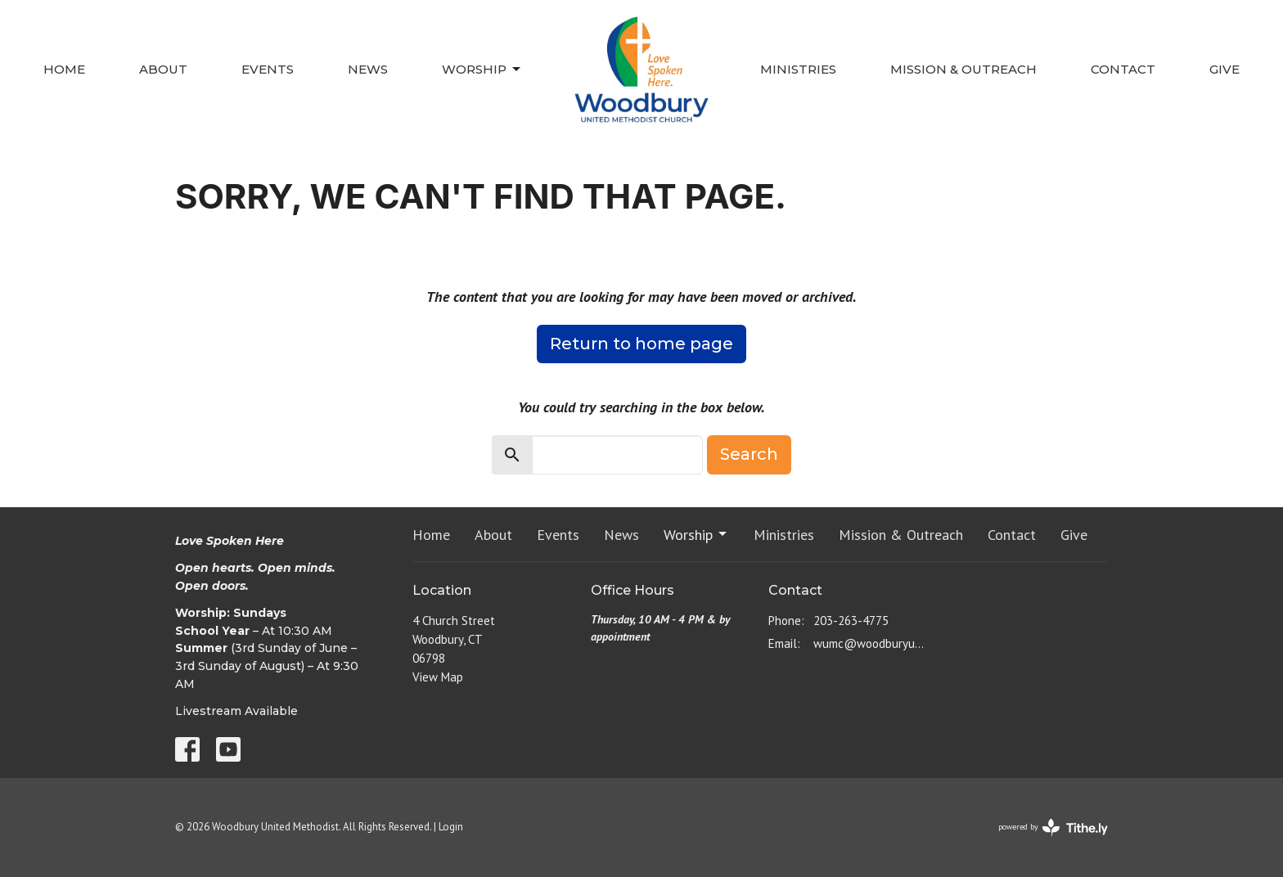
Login (451, 827)
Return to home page (641, 343)
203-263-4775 (851, 620)
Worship (482, 69)
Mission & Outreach (963, 69)
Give (1224, 69)
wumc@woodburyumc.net (871, 643)
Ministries (798, 69)
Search (749, 454)
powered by (1053, 827)
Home (64, 69)
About (163, 69)
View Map (437, 677)
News (368, 69)
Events (267, 69)
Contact (1123, 69)
